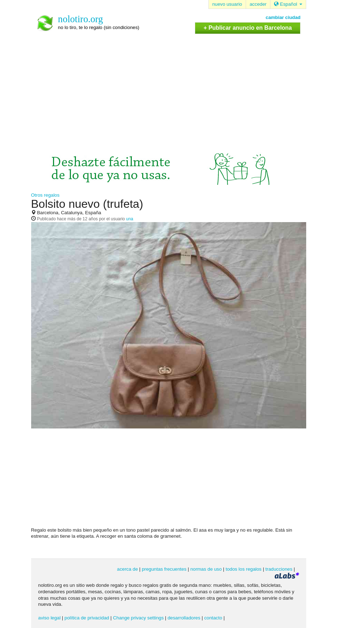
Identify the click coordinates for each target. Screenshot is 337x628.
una (129, 218)
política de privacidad (86, 617)
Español (288, 4)
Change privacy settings (138, 617)
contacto (213, 617)
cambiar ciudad (283, 17)
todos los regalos (243, 569)
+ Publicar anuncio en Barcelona (247, 28)
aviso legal (49, 617)
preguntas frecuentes (164, 569)
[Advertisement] (168, 88)
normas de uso (206, 569)
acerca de (127, 569)
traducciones (278, 569)
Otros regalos (45, 195)
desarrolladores (184, 617)
